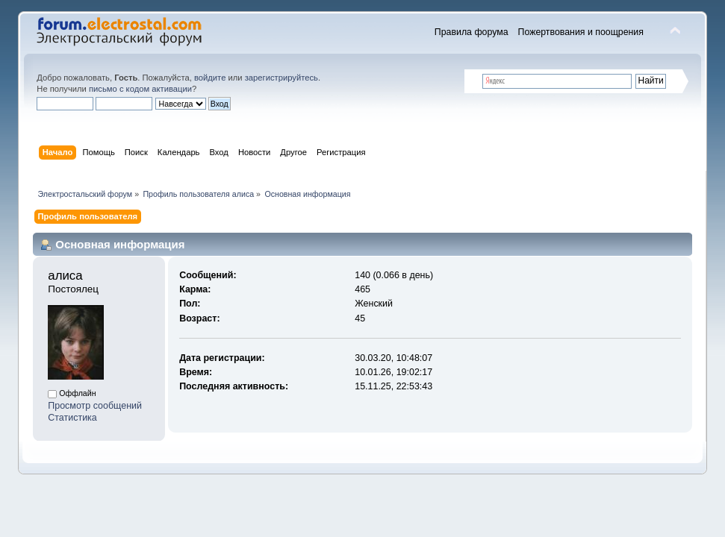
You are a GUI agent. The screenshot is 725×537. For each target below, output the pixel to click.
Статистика (72, 417)
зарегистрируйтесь (281, 77)
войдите (209, 77)
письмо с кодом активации (140, 88)
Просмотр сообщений (95, 406)
